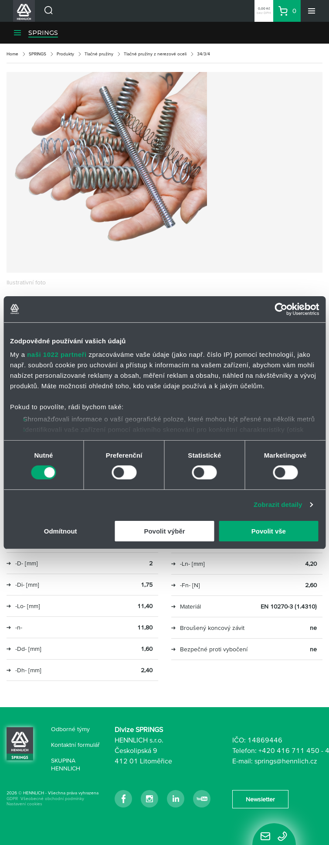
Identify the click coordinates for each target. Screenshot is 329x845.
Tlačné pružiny (99, 53)
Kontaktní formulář (75, 744)
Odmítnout (60, 531)
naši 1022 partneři (57, 354)
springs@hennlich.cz (285, 761)
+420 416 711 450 (288, 750)
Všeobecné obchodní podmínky (52, 798)
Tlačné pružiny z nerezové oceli (155, 53)
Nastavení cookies (24, 803)
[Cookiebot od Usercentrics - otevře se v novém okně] (281, 308)
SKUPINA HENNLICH (65, 764)
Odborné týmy (70, 728)
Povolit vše (268, 531)
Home (12, 53)
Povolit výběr (164, 531)
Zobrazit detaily (278, 504)
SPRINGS (43, 33)
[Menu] (311, 11)
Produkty (65, 53)
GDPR (12, 798)
